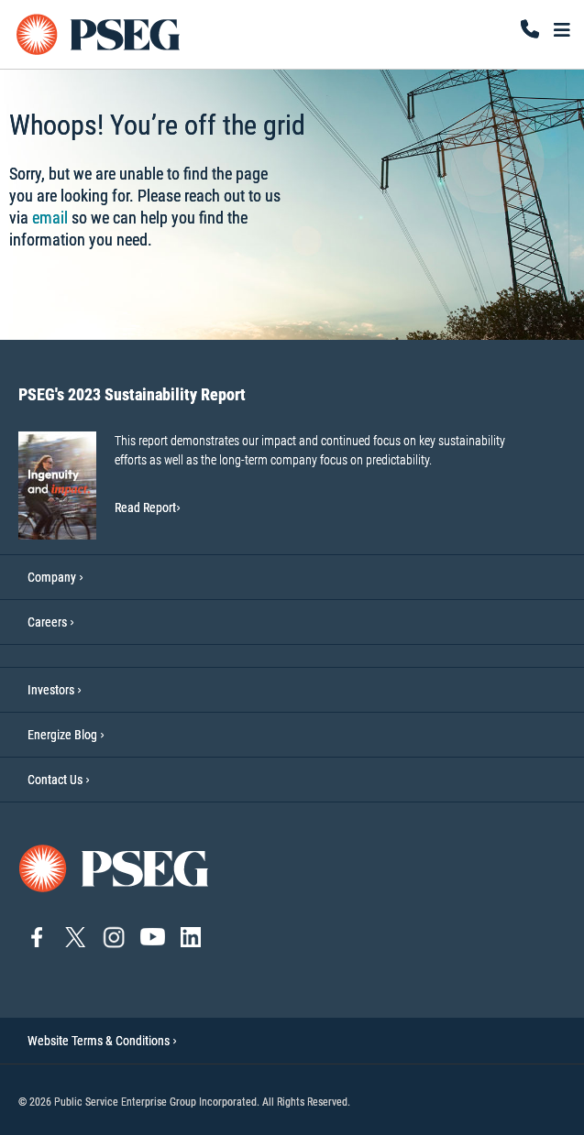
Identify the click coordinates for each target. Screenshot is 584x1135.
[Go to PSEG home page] (114, 867)
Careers (47, 622)
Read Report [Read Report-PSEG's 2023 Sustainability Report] (148, 507)
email (50, 217)
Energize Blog (62, 734)
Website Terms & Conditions (102, 1040)
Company (52, 577)
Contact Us (55, 779)
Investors (51, 689)
